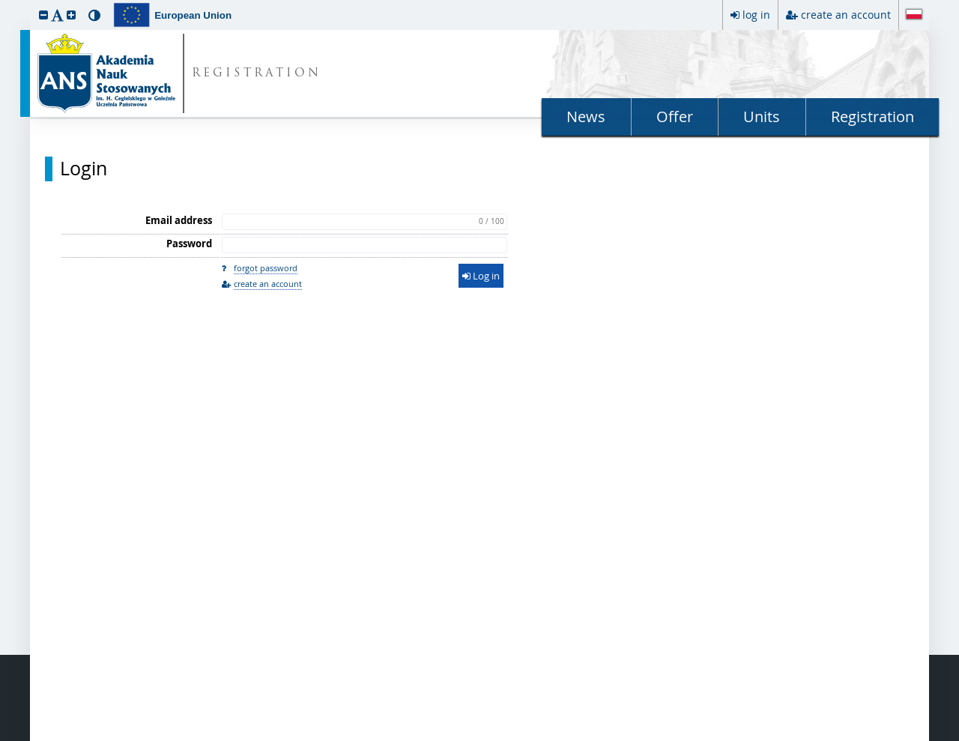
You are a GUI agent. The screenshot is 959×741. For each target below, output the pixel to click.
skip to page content (3, 3)
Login (83, 169)
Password (189, 243)
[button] (43, 14)
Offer (674, 116)
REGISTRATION (256, 73)
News (585, 116)
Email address (178, 220)
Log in (481, 275)
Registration (872, 116)
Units (761, 116)
